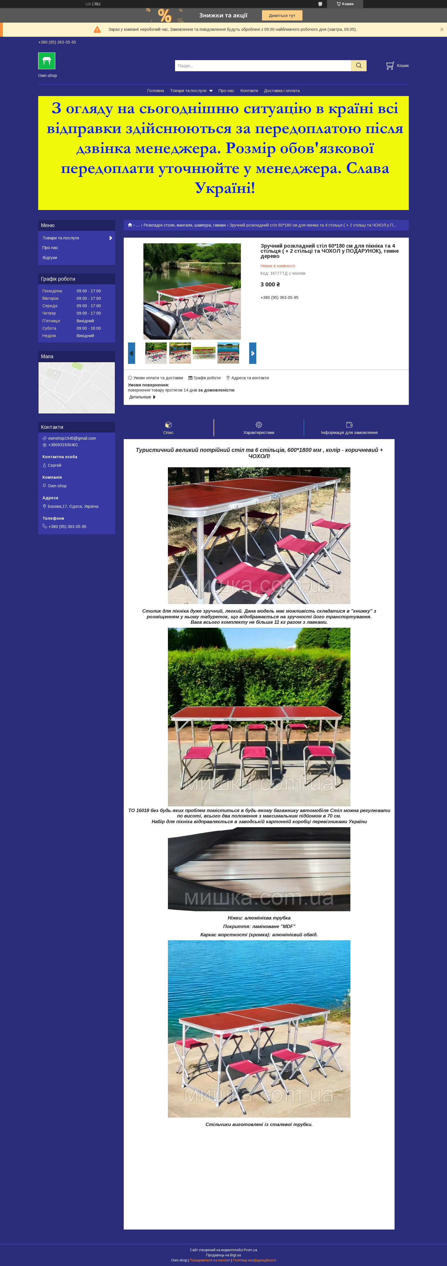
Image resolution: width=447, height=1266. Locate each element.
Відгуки (49, 257)
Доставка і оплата (282, 90)
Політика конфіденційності (254, 1261)
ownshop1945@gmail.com (72, 438)
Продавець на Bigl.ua (223, 1255)
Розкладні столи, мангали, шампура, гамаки (185, 225)
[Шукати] (359, 65)
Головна (155, 90)
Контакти (249, 90)
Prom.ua (250, 1250)
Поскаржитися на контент (210, 1261)
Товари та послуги (188, 90)
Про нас (226, 90)
